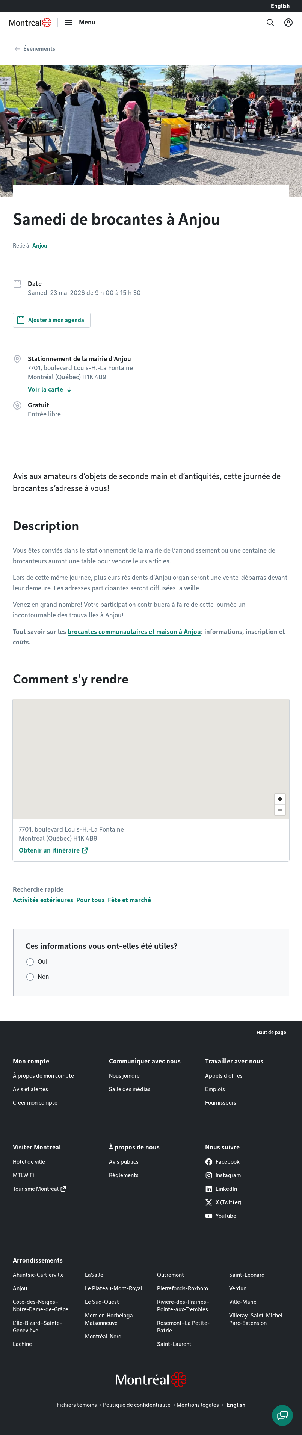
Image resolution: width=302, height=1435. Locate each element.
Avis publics (124, 1162)
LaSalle (94, 1275)
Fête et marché (129, 900)
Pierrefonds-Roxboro (182, 1288)
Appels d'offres (224, 1076)
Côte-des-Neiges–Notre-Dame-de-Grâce (40, 1306)
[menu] (79, 22)
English (280, 6)
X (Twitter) (223, 1202)
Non (43, 976)
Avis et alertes (30, 1089)
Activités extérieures (43, 900)
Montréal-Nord (103, 1337)
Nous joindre (124, 1076)
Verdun (237, 1288)
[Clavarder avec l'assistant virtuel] (282, 1415)
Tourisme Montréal (36, 1189)
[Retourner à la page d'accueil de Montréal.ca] (30, 22)
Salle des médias (130, 1089)
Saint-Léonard (247, 1275)
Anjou (39, 246)
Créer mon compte (35, 1103)
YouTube (220, 1216)
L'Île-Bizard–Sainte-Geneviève (37, 1327)
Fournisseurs (220, 1103)
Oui (42, 961)
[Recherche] (270, 22)
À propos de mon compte (43, 1076)
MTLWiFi (23, 1175)
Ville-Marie (243, 1302)
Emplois (215, 1089)
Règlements (124, 1175)
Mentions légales (198, 1405)
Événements (39, 49)
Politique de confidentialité (137, 1405)
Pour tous (90, 900)
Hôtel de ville (29, 1162)
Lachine (22, 1344)
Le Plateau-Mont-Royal (113, 1288)
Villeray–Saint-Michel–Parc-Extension (257, 1319)
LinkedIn (221, 1189)
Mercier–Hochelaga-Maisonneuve (110, 1319)
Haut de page (271, 1032)
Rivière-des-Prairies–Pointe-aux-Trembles (183, 1306)
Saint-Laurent (174, 1344)
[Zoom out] (280, 809)
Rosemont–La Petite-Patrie (183, 1327)
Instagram (223, 1175)
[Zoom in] (280, 799)
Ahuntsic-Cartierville (38, 1275)
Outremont (170, 1275)
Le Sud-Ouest (102, 1302)
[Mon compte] (288, 22)
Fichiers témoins (77, 1405)
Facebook (222, 1162)
